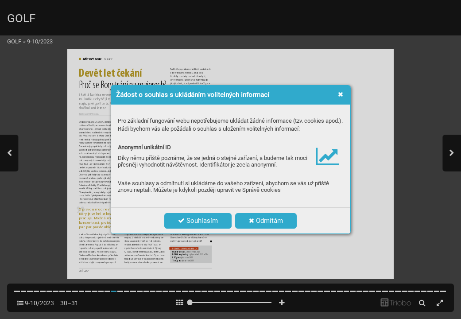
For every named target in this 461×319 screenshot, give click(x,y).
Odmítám (266, 221)
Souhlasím (198, 221)
